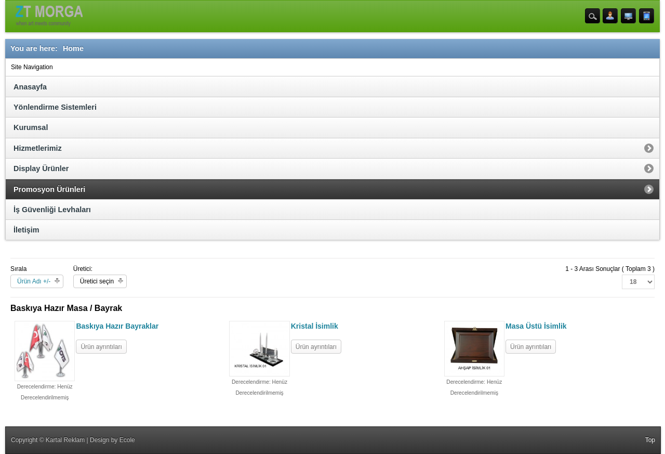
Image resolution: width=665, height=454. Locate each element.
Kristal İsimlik (314, 326)
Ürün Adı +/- (33, 281)
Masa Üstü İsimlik (536, 326)
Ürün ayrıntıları (101, 347)
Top (650, 440)
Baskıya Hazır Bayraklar (117, 326)
